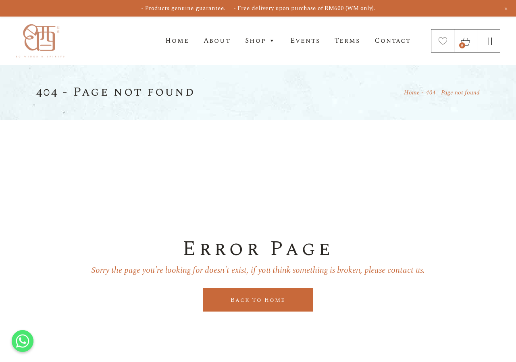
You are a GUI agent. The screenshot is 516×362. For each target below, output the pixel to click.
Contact (393, 41)
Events (305, 41)
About (217, 41)
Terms (347, 41)
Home (177, 41)
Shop (260, 41)
